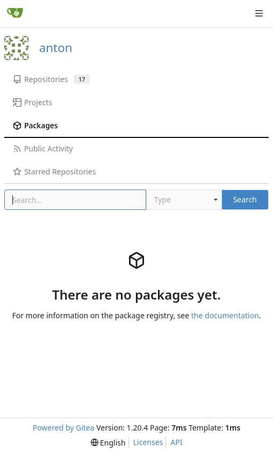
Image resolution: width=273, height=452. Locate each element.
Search (245, 199)
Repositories (51, 79)
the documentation (225, 315)
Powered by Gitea (64, 427)
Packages (35, 125)
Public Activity (43, 148)
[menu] (108, 443)
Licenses (148, 442)
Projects (32, 102)
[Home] (15, 13)
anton (56, 47)
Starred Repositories (54, 171)
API (176, 442)
